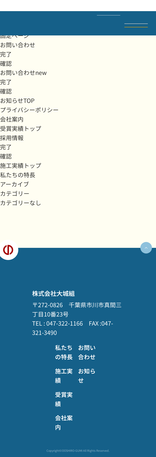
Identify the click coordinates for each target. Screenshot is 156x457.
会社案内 (12, 119)
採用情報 (12, 137)
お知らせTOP (17, 100)
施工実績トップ (20, 165)
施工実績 (64, 375)
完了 (6, 54)
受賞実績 (64, 399)
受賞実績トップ (20, 128)
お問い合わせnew (23, 72)
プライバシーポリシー (29, 109)
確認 (6, 63)
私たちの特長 (17, 174)
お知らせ (87, 375)
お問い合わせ (17, 44)
